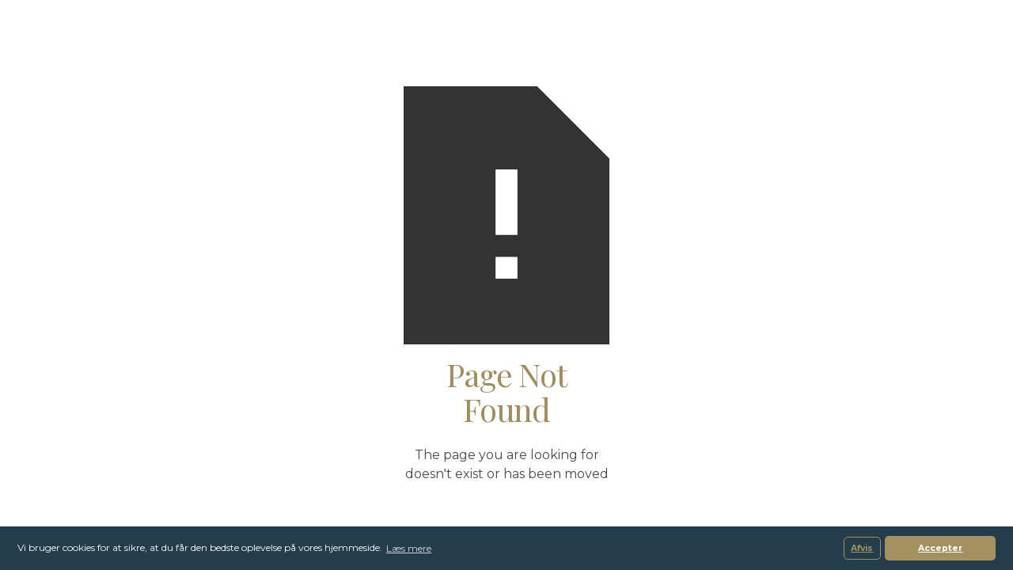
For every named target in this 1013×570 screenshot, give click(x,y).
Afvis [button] (862, 548)
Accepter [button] (940, 548)
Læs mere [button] (408, 548)
